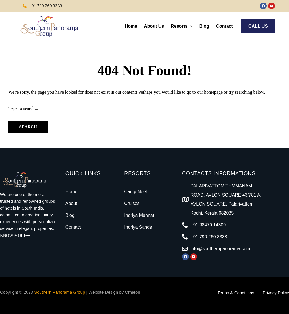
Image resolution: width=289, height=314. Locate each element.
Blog (204, 26)
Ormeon (132, 292)
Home (131, 26)
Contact (224, 26)
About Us (154, 26)
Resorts (179, 26)
